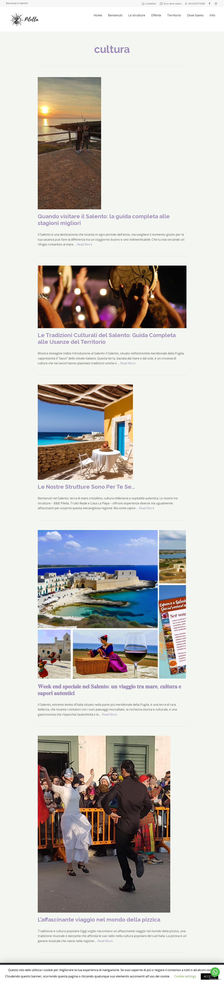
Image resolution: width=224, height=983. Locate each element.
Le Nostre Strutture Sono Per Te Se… (86, 486)
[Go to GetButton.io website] (215, 979)
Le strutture (136, 15)
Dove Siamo (195, 15)
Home (98, 15)
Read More (84, 244)
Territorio (174, 15)
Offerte (156, 15)
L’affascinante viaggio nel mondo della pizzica (99, 919)
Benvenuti (115, 15)
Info (212, 15)
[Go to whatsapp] (215, 972)
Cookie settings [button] (185, 976)
